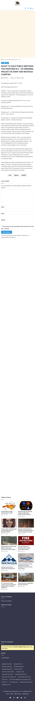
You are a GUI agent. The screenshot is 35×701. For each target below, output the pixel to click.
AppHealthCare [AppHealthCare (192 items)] (18, 664)
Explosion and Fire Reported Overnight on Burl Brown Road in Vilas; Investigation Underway (25, 530)
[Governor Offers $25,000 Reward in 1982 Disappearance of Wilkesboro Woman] (9, 523)
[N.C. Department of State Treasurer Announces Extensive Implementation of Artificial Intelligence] (9, 577)
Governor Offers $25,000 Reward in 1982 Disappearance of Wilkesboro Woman (9, 530)
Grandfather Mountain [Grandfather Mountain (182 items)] (20, 674)
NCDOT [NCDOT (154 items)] (4, 679)
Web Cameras (17, 694)
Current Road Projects (11, 59)
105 (19, 59)
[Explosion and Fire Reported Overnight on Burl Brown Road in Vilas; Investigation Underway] (26, 523)
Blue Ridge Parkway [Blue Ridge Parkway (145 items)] (7, 669)
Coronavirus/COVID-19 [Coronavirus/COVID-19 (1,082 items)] (8, 671)
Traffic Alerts (25, 694)
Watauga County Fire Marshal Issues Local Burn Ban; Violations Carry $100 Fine (25, 513)
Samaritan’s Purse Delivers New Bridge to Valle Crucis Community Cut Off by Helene (8, 548)
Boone (16, 175)
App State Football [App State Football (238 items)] (7, 666)
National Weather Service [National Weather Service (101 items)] (24, 676)
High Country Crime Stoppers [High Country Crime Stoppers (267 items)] (9, 676)
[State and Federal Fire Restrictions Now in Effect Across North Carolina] (26, 540)
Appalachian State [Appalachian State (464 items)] (7, 664)
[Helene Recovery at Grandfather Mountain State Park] (26, 577)
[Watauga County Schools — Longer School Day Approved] (9, 560)
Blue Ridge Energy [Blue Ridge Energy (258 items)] (19, 666)
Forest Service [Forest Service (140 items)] (20, 671)
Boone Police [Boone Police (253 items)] (18, 669)
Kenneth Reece (5, 77)
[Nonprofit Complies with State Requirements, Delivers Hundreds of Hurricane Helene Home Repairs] (26, 558)
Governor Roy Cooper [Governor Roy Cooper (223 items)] (7, 674)
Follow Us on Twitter (6, 605)
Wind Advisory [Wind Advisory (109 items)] (6, 684)
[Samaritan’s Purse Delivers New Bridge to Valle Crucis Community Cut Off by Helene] (9, 540)
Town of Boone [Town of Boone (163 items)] (13, 682)
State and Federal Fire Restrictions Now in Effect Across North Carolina (24, 548)
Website (3, 220)
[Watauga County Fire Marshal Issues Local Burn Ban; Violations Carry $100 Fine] (26, 505)
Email (3, 213)
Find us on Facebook (6, 601)
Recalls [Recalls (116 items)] (4, 682)
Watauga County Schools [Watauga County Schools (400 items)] (26, 682)
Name (3, 207)
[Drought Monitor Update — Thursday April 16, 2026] (9, 505)
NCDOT (24, 175)
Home (3, 59)
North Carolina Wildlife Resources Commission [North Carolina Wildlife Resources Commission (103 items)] (20, 679)
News (7, 62)
